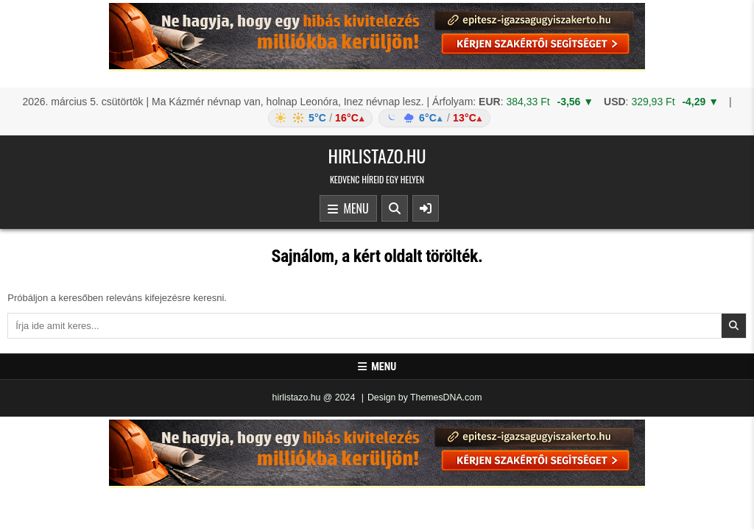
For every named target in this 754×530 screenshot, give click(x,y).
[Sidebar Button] (425, 208)
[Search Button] (394, 208)
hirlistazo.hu (377, 155)
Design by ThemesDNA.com (424, 397)
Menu (348, 209)
